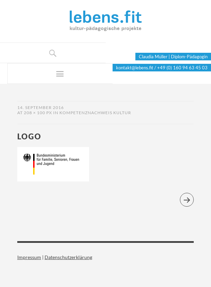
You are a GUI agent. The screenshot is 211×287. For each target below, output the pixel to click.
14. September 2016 (40, 107)
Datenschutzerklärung (68, 257)
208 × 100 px (38, 112)
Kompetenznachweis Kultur (95, 112)
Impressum (29, 257)
